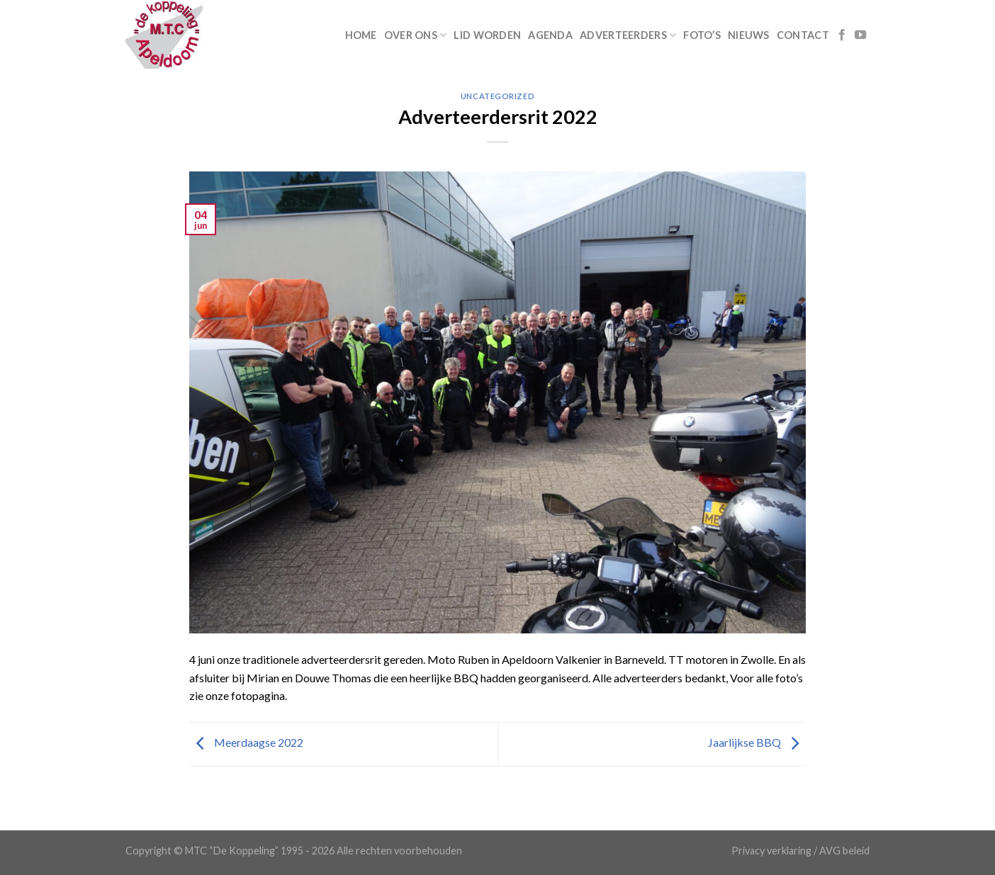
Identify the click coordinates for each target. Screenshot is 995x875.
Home (361, 35)
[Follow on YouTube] (860, 35)
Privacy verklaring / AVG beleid (800, 851)
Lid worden (487, 35)
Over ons (415, 35)
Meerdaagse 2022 (246, 742)
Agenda (550, 35)
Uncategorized (497, 96)
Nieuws (749, 35)
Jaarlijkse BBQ (757, 742)
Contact (803, 35)
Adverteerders (628, 35)
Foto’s (702, 35)
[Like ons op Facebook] (842, 35)
